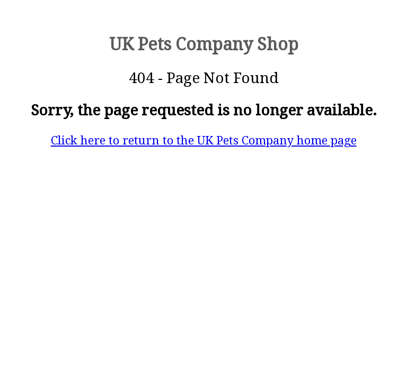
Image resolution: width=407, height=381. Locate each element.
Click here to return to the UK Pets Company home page (204, 140)
